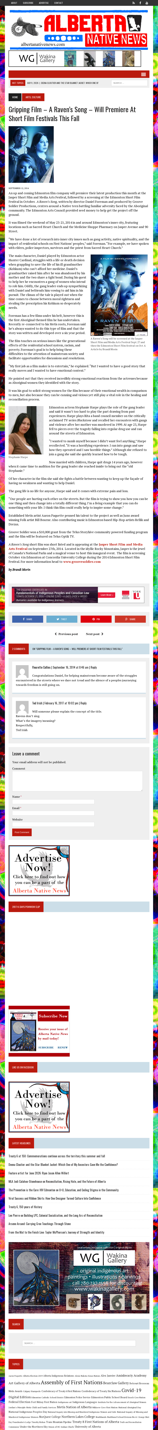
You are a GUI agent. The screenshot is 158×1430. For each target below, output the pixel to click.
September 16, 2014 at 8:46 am (70, 659)
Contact (58, 2)
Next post (94, 625)
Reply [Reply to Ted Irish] (83, 694)
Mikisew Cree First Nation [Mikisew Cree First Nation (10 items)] (104, 1399)
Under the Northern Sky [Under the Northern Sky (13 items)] (33, 1418)
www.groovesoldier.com (81, 553)
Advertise (44, 2)
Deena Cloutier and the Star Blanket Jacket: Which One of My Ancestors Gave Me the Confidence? (63, 1156)
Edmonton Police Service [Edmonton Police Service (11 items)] (77, 1389)
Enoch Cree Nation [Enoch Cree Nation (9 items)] (136, 1389)
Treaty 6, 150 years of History (25, 1199)
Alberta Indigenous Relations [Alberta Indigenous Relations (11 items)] (58, 1367)
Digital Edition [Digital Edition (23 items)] (19, 1389)
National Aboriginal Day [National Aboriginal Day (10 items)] (129, 1399)
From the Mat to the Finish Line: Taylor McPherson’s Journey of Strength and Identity (56, 1224)
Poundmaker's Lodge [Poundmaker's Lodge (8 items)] (21, 1414)
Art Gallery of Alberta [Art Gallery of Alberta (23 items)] (24, 1375)
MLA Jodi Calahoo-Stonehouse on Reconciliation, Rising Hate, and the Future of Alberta (57, 1173)
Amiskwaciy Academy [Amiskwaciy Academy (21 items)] (131, 1367)
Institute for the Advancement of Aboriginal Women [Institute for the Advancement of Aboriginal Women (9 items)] (122, 1394)
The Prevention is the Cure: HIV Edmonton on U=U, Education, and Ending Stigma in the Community (63, 1181)
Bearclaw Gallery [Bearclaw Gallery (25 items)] (116, 1375)
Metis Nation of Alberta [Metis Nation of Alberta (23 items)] (74, 1399)
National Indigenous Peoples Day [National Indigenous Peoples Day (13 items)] (27, 1403)
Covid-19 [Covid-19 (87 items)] (131, 1382)
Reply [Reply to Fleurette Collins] (93, 659)
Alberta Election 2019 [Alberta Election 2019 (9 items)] (32, 1367)
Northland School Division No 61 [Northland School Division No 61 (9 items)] (122, 1409)
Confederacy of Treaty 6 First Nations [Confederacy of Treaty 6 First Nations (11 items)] (61, 1383)
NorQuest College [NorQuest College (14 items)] (50, 1409)
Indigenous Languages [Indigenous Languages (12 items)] (84, 1394)
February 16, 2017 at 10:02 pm (61, 694)
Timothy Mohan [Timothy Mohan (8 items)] (38, 1414)
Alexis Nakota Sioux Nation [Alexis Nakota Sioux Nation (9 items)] (87, 1367)
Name (16, 788)
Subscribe (28, 2)
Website (17, 811)
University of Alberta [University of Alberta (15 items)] (87, 1418)
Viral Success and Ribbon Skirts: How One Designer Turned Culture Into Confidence (54, 1190)
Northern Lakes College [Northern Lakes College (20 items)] (78, 1409)
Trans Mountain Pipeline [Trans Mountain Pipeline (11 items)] (58, 1413)
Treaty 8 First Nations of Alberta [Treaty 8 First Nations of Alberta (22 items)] (95, 1413)
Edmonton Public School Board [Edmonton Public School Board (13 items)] (109, 1389)
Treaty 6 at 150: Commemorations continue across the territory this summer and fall (56, 1148)
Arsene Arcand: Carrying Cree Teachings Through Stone (39, 1215)
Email (16, 800)
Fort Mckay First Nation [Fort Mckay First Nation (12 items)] (44, 1394)
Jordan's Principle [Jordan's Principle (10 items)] (16, 1399)
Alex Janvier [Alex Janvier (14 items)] (107, 1367)
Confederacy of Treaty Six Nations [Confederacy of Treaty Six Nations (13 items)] (101, 1383)
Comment (18, 760)
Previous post (66, 625)
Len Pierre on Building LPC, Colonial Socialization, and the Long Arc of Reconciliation (55, 1207)
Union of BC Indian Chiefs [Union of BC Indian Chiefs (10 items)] (61, 1418)
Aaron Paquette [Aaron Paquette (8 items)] (15, 1368)
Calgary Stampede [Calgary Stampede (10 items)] (32, 1383)
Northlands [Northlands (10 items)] (100, 1408)
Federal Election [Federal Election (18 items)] (19, 1394)
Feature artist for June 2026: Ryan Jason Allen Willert (38, 1165)
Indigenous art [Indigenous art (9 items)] (65, 1394)
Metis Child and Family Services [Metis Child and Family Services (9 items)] (41, 1399)
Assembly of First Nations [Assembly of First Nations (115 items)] (71, 1374)
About (14, 2)
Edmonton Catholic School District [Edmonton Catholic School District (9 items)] (47, 1389)
